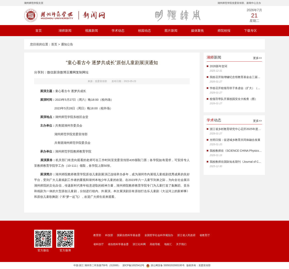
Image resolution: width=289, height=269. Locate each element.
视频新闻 (91, 30)
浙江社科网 (139, 244)
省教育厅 (204, 235)
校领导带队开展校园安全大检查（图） (233, 98)
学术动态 (118, 30)
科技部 (109, 235)
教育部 (97, 235)
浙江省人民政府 (186, 235)
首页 (38, 30)
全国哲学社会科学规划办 (158, 235)
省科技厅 (98, 244)
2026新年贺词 (218, 66)
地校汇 (168, 244)
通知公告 (67, 44)
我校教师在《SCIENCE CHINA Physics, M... (236, 150)
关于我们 (181, 244)
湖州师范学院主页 (33, 3)
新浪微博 (59, 72)
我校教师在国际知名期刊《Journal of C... (235, 161)
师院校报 (224, 30)
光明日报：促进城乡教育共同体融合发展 (235, 139)
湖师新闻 (65, 30)
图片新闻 (171, 30)
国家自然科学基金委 (128, 235)
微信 (50, 72)
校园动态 (144, 30)
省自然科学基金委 (118, 244)
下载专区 (250, 30)
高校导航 (155, 244)
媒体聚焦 (197, 30)
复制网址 (82, 72)
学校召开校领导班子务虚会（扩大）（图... (236, 88)
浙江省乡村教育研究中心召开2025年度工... (236, 129)
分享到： (40, 72)
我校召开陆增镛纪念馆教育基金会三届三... (236, 77)
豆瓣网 (71, 72)
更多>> (257, 58)
